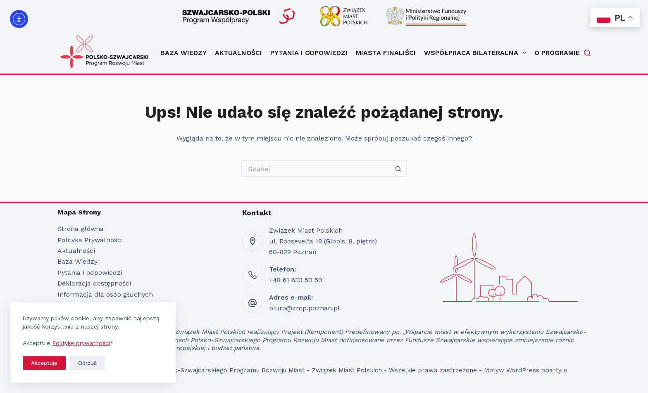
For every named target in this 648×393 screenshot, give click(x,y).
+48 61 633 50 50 (295, 280)
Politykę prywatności (81, 343)
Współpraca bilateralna (475, 53)
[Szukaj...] (315, 168)
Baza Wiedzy (183, 53)
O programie (557, 53)
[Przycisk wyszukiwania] (398, 168)
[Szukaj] (587, 53)
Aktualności (238, 53)
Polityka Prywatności (90, 240)
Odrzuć (87, 363)
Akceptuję (44, 363)
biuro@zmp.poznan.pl (304, 308)
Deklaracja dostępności (94, 283)
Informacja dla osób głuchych (105, 294)
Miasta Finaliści (386, 53)
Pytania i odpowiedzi (309, 53)
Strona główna (80, 229)
